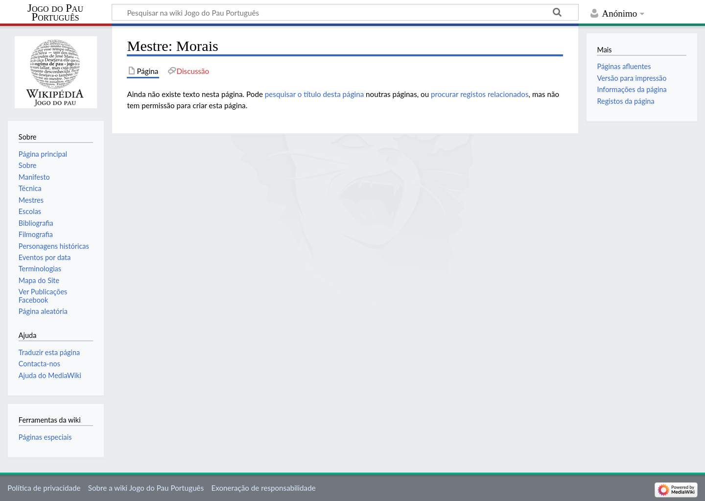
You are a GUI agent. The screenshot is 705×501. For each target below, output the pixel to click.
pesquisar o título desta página (314, 94)
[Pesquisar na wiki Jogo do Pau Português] (345, 12)
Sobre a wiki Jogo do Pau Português (146, 487)
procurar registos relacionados (480, 94)
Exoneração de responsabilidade (263, 487)
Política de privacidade (43, 487)
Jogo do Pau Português (55, 13)
